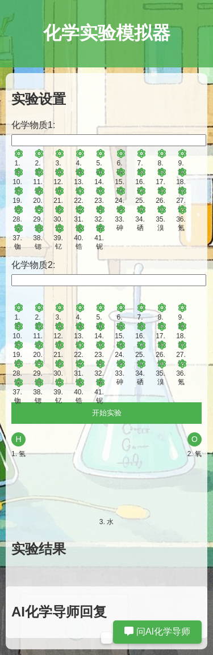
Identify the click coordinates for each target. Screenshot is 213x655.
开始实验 (107, 413)
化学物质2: (33, 265)
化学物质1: (33, 125)
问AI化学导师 (157, 631)
